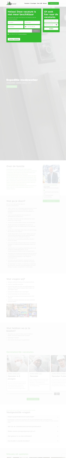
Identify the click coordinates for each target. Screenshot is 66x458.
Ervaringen (33, 3)
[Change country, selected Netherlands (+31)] (25, 26)
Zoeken (51, 28)
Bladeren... (36, 30)
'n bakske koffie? (53, 3)
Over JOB (39, 3)
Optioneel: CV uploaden (13, 30)
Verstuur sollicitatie (14, 39)
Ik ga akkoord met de (18, 34)
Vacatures (27, 3)
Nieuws (45, 3)
